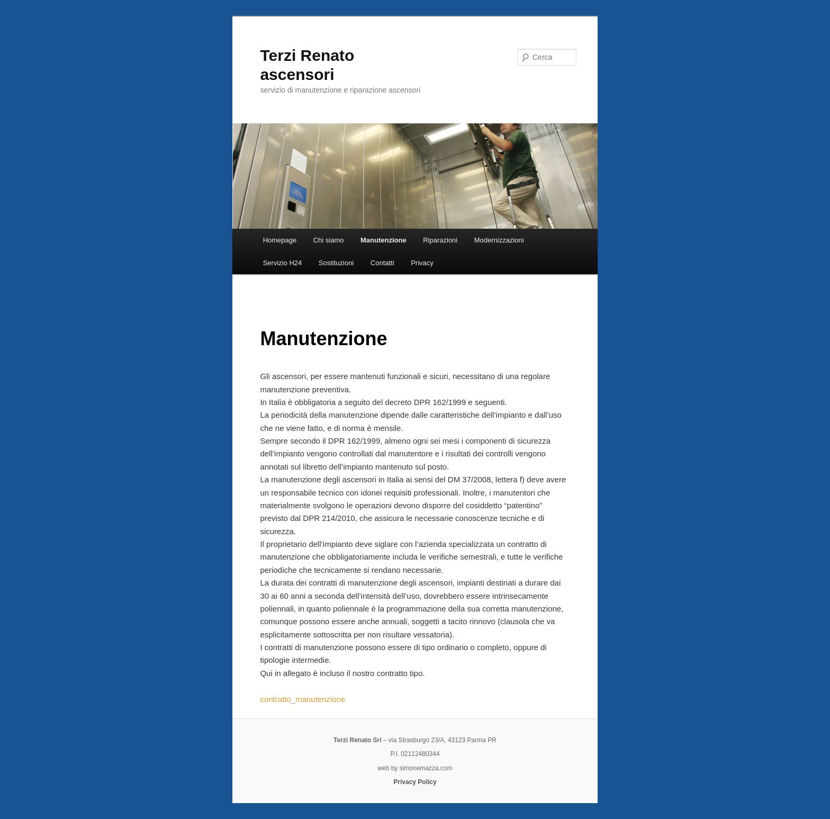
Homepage (280, 240)
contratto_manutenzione (302, 699)
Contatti (382, 263)
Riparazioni (440, 240)
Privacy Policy (414, 782)
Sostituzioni (336, 263)
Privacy (422, 263)
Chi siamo (328, 240)
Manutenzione (383, 240)
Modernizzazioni (499, 240)
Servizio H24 (282, 263)
